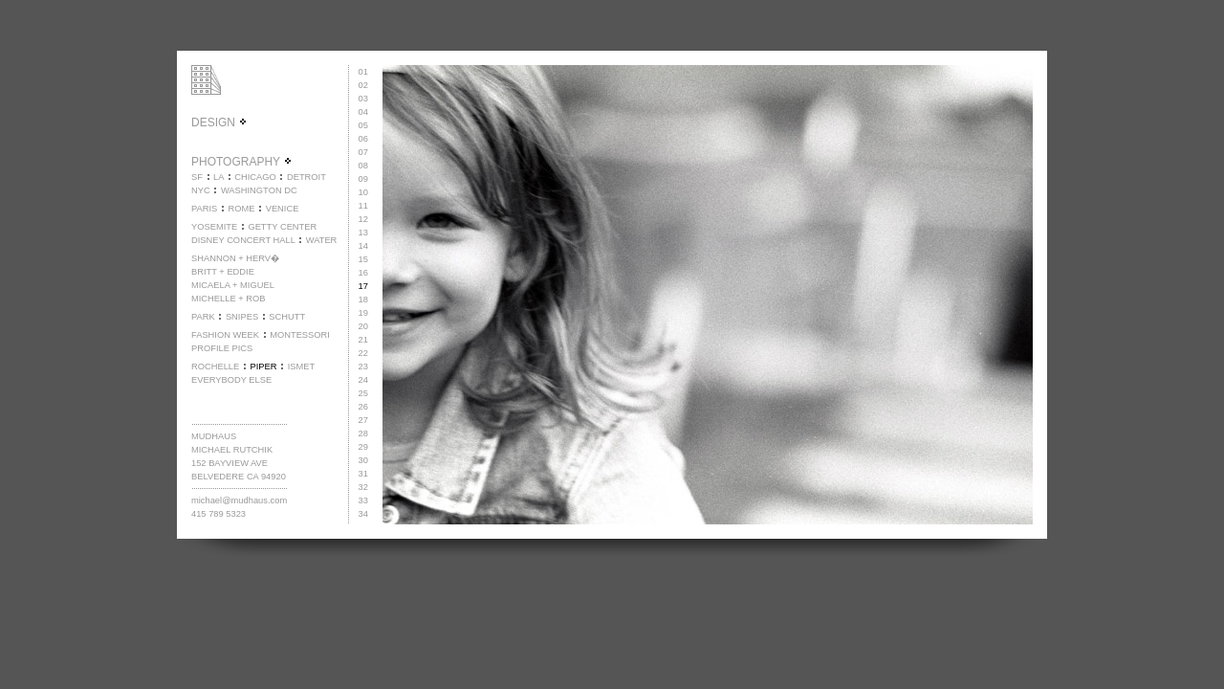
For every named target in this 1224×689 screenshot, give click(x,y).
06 (363, 139)
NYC (200, 190)
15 (363, 259)
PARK (203, 317)
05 (363, 125)
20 (363, 326)
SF (197, 177)
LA (218, 177)
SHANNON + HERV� (235, 258)
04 (363, 112)
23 (363, 366)
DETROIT (306, 177)
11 (363, 206)
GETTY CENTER (282, 227)
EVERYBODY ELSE (231, 380)
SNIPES (242, 317)
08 (363, 165)
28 (363, 433)
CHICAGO (255, 177)
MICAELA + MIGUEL (232, 285)
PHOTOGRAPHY (242, 161)
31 (363, 473)
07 (363, 152)
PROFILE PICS (221, 348)
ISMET (302, 366)
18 (363, 299)
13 (363, 232)
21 (363, 339)
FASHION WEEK (225, 335)
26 (363, 406)
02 (363, 85)
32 (363, 487)
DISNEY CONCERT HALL (243, 240)
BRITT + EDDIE (222, 272)
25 (363, 393)
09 (363, 179)
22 (363, 353)
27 (363, 420)
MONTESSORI (300, 335)
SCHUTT (287, 317)
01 (363, 72)
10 (363, 192)
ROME (241, 208)
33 (363, 500)
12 (363, 219)
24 (363, 380)
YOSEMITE (214, 227)
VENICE (282, 208)
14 (363, 246)
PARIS (204, 208)
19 (363, 313)
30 (363, 460)
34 (363, 514)
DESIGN (219, 122)
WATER (322, 240)
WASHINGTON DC (259, 190)
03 (363, 98)
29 (363, 447)
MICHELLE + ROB (228, 298)
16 (363, 273)
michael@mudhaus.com (239, 500)
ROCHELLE (215, 366)
